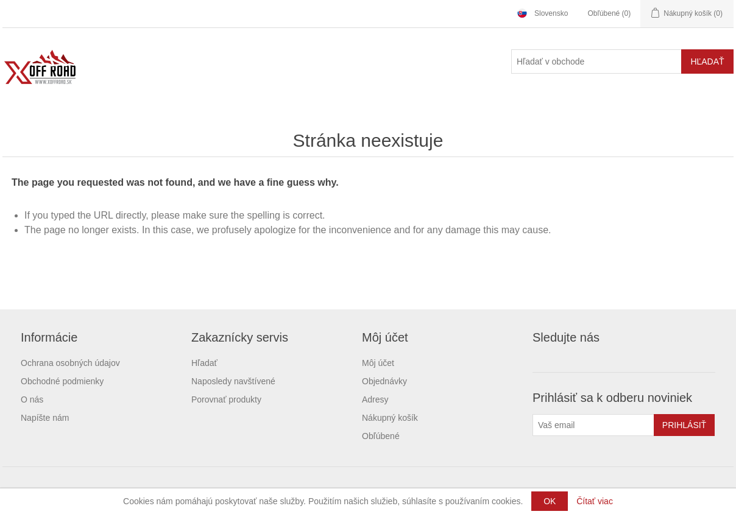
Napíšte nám (45, 418)
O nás (32, 399)
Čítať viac (594, 501)
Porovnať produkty (226, 399)
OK (549, 501)
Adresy (375, 399)
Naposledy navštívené (233, 381)
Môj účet (378, 363)
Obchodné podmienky (62, 381)
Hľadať (204, 363)
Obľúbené (381, 436)
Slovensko (551, 13)
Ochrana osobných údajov (70, 363)
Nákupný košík (390, 418)
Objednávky (384, 381)
